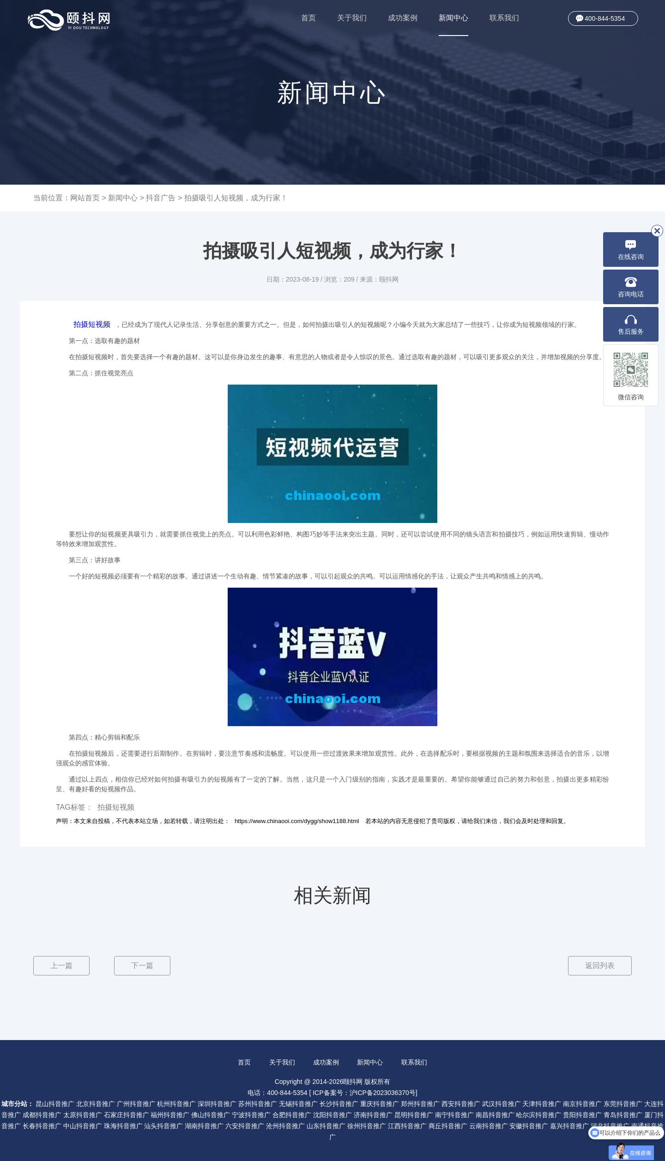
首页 (308, 18)
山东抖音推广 (326, 1126)
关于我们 (352, 18)
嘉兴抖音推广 (569, 1126)
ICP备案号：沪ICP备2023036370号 (364, 1092)
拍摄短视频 (91, 324)
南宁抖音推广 (454, 1115)
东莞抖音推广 (623, 1103)
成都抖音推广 (42, 1115)
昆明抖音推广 (413, 1115)
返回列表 (600, 965)
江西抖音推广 (407, 1126)
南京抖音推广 (582, 1103)
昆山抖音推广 (55, 1103)
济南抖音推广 (373, 1115)
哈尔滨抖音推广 (538, 1115)
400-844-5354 (605, 18)
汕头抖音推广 (163, 1126)
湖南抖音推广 (204, 1126)
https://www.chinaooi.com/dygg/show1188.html (297, 821)
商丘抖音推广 (448, 1126)
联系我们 (504, 18)
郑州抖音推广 (420, 1103)
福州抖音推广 (170, 1115)
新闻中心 (453, 25)
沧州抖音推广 (285, 1126)
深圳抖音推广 (217, 1103)
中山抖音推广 (82, 1126)
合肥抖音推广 (291, 1115)
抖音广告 (160, 198)
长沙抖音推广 (339, 1103)
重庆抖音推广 (379, 1103)
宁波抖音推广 (251, 1115)
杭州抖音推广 (176, 1103)
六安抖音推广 (244, 1126)
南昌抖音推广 (495, 1115)
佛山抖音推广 (210, 1115)
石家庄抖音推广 (126, 1115)
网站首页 (85, 198)
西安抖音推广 (460, 1103)
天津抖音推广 (541, 1103)
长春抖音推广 (42, 1126)
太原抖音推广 (82, 1115)
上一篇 (61, 965)
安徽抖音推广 (528, 1126)
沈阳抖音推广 (332, 1115)
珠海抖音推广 (123, 1126)
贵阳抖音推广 (582, 1115)
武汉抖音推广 (501, 1103)
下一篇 (142, 965)
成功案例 (402, 18)
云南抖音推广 (488, 1126)
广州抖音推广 (136, 1103)
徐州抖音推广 (366, 1126)
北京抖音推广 (95, 1103)
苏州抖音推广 (257, 1103)
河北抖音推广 (610, 1126)
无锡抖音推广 (298, 1103)
